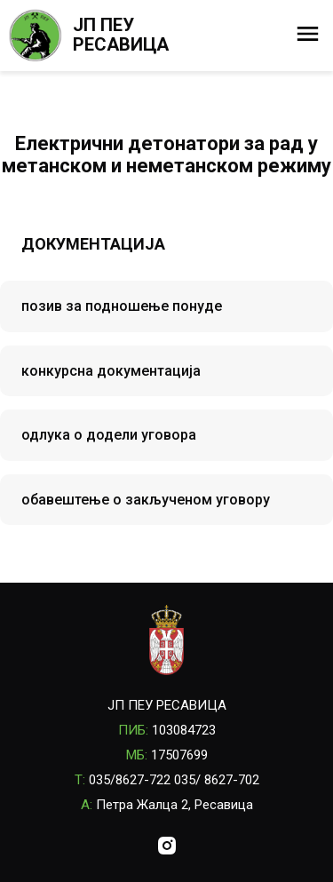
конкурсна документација (111, 370)
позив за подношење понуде (121, 306)
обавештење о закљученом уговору (145, 499)
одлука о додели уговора (108, 434)
